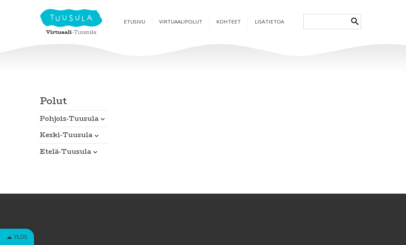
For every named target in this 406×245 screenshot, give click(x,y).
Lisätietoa (269, 21)
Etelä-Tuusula (69, 151)
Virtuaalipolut (180, 21)
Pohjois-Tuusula (73, 118)
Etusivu (134, 21)
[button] (74, 116)
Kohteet (228, 21)
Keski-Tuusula (70, 134)
